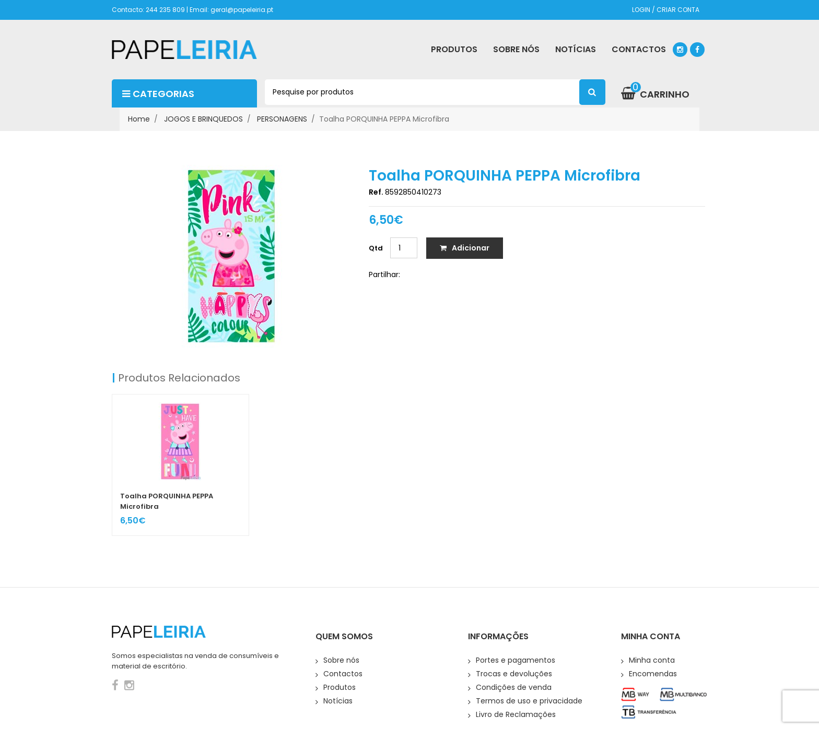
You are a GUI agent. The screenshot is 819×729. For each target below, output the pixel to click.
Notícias (338, 701)
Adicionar (464, 248)
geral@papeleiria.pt (241, 9)
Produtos (339, 687)
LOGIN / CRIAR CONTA (665, 9)
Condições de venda (514, 687)
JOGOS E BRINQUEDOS (203, 119)
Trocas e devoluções (514, 673)
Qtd (376, 248)
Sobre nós (341, 660)
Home (139, 119)
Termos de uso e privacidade (529, 701)
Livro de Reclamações (516, 714)
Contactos (342, 673)
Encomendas (653, 673)
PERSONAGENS (282, 119)
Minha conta (652, 660)
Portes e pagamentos (515, 660)
